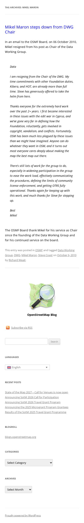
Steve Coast (45, 255)
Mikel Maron (29, 255)
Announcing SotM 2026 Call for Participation (32, 397)
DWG (17, 255)
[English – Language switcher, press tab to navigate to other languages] (27, 367)
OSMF (39, 250)
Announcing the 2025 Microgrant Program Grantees (36, 407)
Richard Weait (17, 260)
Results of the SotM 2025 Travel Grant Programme (35, 412)
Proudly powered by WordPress (23, 515)
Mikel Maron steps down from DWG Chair (39, 29)
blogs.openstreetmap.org (20, 437)
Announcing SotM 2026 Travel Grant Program (32, 402)
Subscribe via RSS (21, 327)
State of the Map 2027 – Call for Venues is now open (36, 392)
